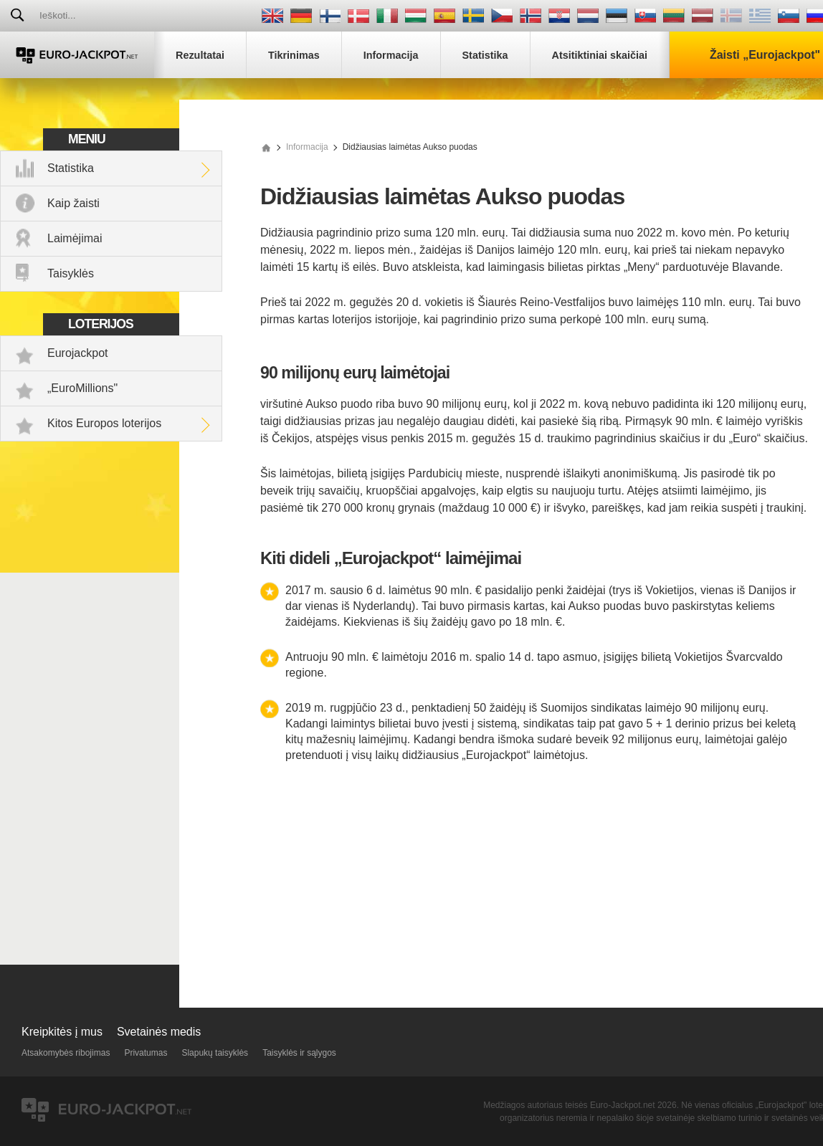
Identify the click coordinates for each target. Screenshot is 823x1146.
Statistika (70, 168)
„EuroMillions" (82, 388)
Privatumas (145, 1053)
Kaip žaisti (73, 203)
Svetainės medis (159, 1032)
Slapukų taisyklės (214, 1053)
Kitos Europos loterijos (104, 423)
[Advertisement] (535, 878)
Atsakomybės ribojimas (66, 1053)
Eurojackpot (77, 353)
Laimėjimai (74, 238)
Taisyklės (70, 273)
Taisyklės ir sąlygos (299, 1053)
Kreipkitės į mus (62, 1032)
